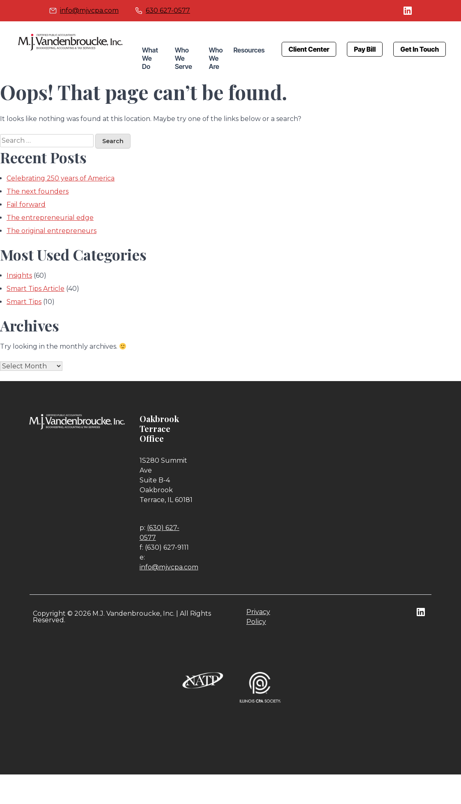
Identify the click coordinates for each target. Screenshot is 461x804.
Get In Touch (419, 49)
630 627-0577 (168, 10)
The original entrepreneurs (51, 231)
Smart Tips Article (35, 288)
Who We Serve (183, 58)
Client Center (309, 49)
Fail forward (26, 204)
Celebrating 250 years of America (61, 178)
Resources (249, 50)
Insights (19, 275)
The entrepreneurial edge (50, 218)
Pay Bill (365, 49)
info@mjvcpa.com (89, 10)
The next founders (38, 191)
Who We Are (216, 58)
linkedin (408, 11)
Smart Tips (24, 302)
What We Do (150, 58)
